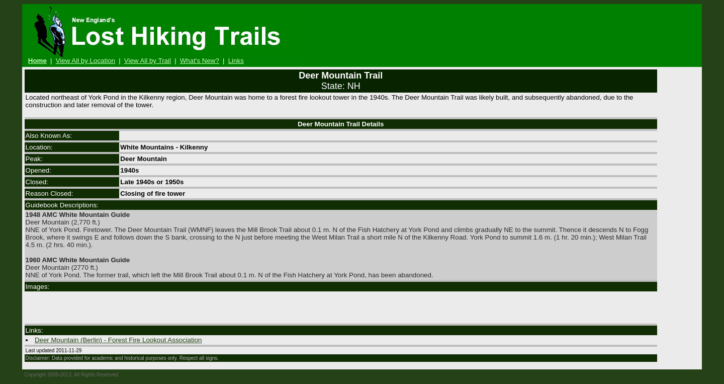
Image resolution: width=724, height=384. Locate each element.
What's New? (199, 60)
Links (236, 60)
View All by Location (85, 60)
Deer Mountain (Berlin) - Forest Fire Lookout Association (118, 340)
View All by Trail (147, 60)
